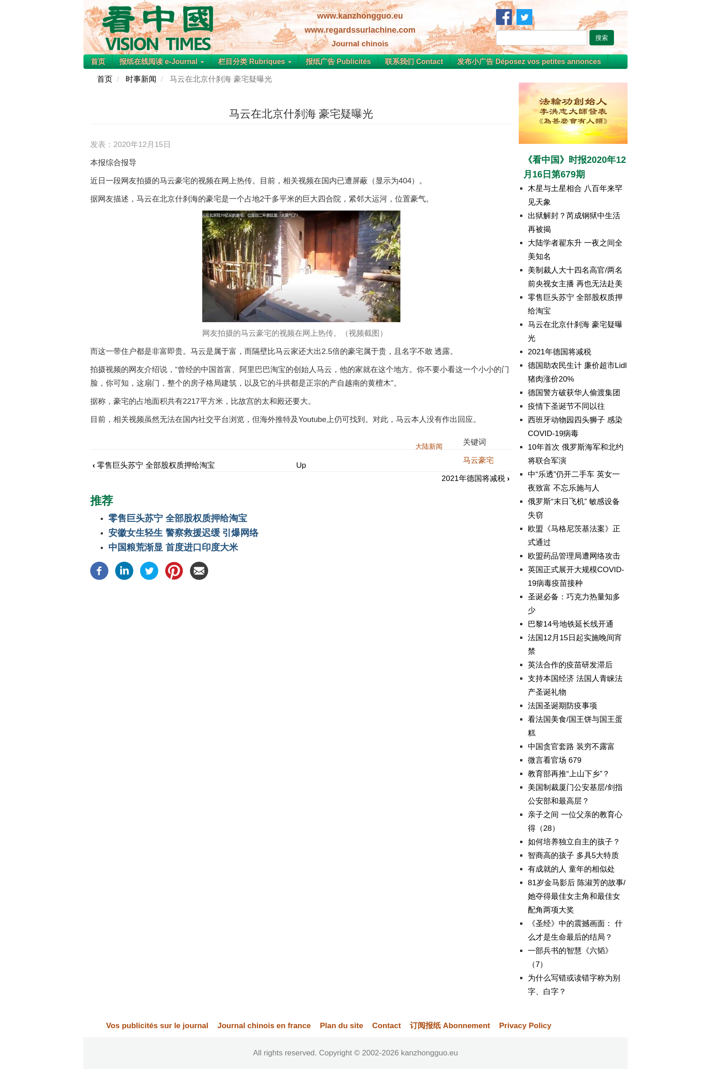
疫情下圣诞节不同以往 (566, 406)
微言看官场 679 (554, 760)
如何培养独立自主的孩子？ (574, 842)
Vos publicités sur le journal (157, 1025)
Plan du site (341, 1025)
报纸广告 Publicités (338, 61)
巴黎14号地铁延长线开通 (571, 624)
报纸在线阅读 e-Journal (161, 61)
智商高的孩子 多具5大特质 (573, 855)
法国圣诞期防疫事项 (562, 705)
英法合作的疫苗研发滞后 (570, 665)
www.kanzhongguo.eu (360, 15)
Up (301, 465)
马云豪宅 (478, 460)
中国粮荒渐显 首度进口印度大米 (173, 547)
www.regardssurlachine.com (360, 29)
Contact (386, 1025)
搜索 (601, 37)
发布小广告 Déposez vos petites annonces (529, 61)
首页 (98, 61)
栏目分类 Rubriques (255, 61)
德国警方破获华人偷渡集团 (574, 392)
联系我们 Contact (414, 61)
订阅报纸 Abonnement (450, 1025)
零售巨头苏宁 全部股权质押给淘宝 (154, 465)
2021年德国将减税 (476, 478)
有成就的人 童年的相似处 (571, 869)
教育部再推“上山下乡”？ (569, 774)
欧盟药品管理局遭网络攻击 (574, 556)
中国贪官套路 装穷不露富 (571, 746)
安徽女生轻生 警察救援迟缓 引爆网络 (183, 533)
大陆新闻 (429, 446)
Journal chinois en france (264, 1025)
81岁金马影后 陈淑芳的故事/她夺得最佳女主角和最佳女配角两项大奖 (576, 896)
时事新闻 (141, 79)
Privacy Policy (525, 1025)
